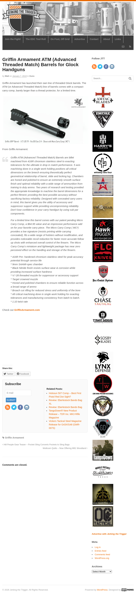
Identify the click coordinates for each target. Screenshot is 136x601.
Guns (32, 76)
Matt (7, 76)
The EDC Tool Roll (36, 39)
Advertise (79, 39)
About (106, 39)
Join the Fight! (13, 39)
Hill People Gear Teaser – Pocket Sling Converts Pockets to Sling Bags (36, 444)
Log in (98, 547)
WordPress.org (102, 558)
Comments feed (102, 554)
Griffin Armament (14, 437)
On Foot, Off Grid (60, 39)
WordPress (102, 590)
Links (118, 39)
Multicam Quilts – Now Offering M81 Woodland (65, 448)
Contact (94, 39)
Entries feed (100, 551)
